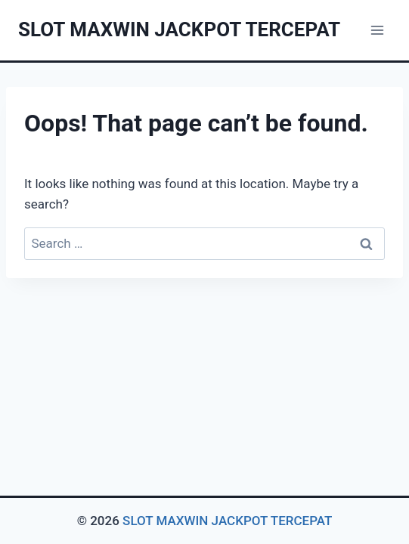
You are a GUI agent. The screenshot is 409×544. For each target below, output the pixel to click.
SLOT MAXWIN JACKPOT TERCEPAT (227, 520)
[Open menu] (377, 30)
